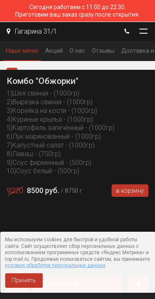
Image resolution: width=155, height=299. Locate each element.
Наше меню (22, 50)
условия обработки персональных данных (55, 265)
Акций (54, 50)
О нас (77, 50)
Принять (24, 280)
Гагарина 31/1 (32, 31)
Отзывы (103, 50)
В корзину (130, 190)
